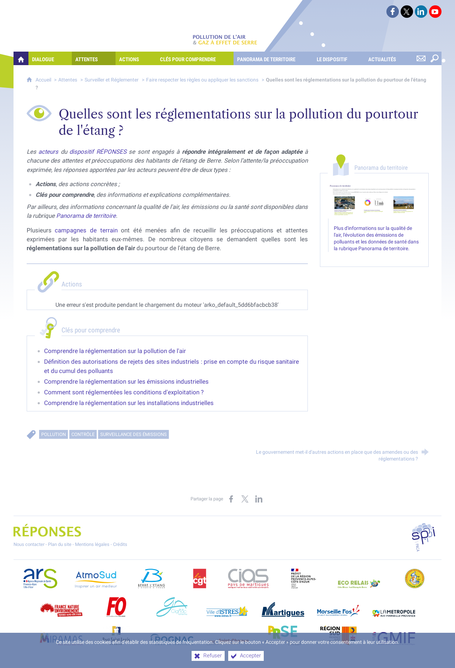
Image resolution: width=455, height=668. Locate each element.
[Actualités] (389, 58)
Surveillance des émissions (133, 434)
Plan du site (59, 544)
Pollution (53, 434)
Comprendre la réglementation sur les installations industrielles (129, 402)
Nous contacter (29, 544)
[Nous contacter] (421, 58)
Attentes (67, 80)
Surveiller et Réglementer (112, 80)
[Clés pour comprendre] (195, 58)
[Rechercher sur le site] (434, 58)
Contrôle (83, 434)
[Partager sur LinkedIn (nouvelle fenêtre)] (259, 499)
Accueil (44, 80)
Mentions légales (92, 544)
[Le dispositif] (339, 58)
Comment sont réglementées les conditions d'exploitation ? (124, 392)
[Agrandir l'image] (374, 201)
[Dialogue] (50, 58)
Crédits (120, 544)
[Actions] (136, 58)
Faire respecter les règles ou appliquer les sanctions (202, 80)
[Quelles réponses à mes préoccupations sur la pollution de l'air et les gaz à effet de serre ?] (21, 58)
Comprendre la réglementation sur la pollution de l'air (115, 350)
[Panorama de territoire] (273, 58)
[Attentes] (94, 58)
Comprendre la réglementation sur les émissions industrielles (126, 381)
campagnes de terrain (86, 230)
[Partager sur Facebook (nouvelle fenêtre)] (231, 499)
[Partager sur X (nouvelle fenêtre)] (245, 499)
